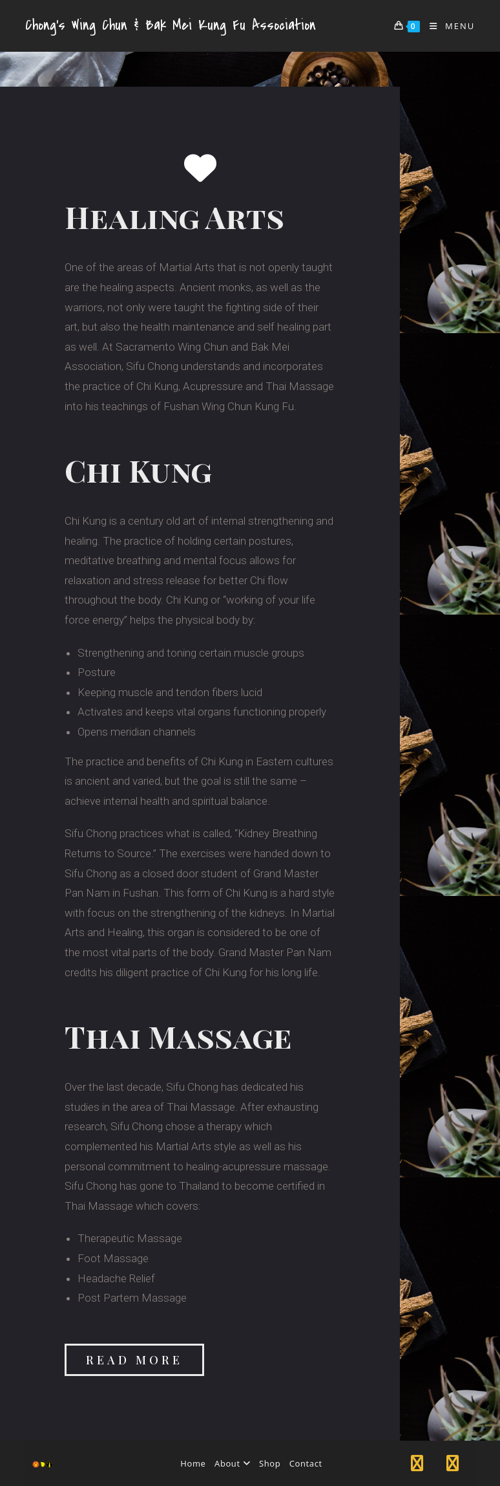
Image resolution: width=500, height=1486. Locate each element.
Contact (305, 1463)
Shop (269, 1463)
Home (192, 1463)
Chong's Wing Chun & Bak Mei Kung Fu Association (170, 25)
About (232, 1463)
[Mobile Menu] (447, 26)
